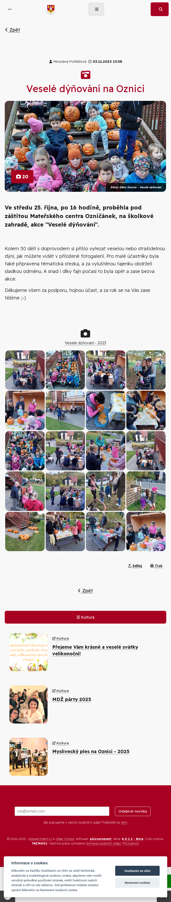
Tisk (156, 566)
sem (124, 822)
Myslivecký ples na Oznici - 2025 (90, 751)
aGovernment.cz (40, 839)
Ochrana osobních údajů (103, 843)
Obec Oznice (65, 839)
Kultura (85, 617)
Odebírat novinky (132, 811)
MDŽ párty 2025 (71, 699)
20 (22, 176)
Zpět (12, 30)
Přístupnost (131, 843)
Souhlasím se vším (137, 871)
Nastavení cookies (137, 882)
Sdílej (135, 566)
